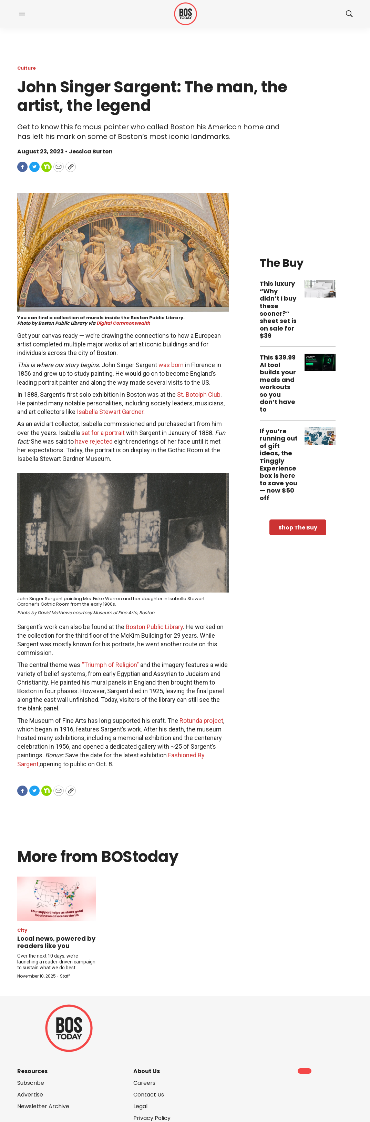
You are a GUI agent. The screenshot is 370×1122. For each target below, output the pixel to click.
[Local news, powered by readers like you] (56, 899)
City (22, 930)
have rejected (94, 441)
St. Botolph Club (198, 394)
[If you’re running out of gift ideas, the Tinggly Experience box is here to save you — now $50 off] (320, 436)
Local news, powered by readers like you (56, 942)
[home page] (185, 14)
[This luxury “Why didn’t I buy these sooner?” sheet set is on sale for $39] (320, 288)
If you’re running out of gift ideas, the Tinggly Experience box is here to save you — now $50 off (279, 464)
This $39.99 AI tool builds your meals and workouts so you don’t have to (278, 383)
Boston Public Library (154, 626)
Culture (26, 68)
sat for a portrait (103, 432)
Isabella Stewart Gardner (110, 411)
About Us (146, 1071)
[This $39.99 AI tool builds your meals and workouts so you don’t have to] (320, 362)
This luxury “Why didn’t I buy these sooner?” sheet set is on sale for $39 (278, 309)
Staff (65, 976)
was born (171, 364)
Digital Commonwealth (123, 323)
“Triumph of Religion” (110, 664)
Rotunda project (201, 720)
